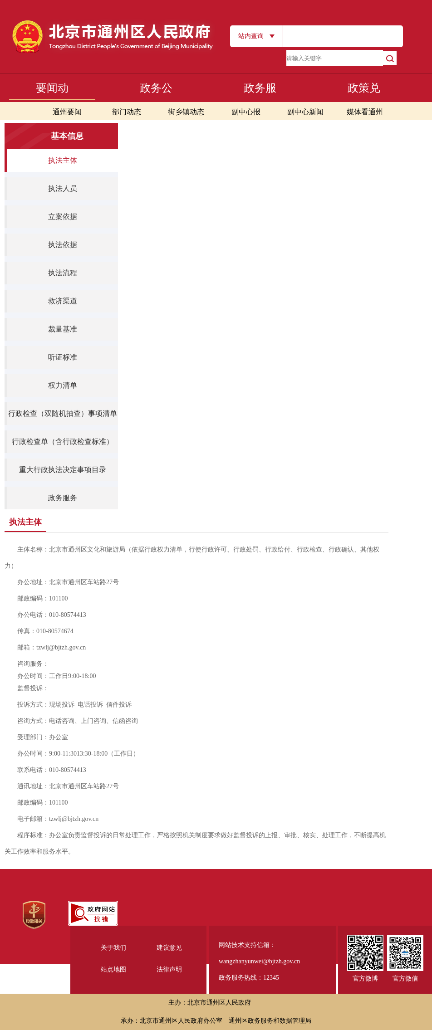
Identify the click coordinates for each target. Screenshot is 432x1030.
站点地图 (113, 969)
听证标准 (62, 357)
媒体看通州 (365, 112)
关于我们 (113, 947)
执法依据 (62, 245)
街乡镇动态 (186, 112)
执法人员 (62, 188)
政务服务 (62, 498)
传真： (45, 631)
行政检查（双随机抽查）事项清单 (62, 413)
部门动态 (126, 112)
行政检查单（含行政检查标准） (62, 441)
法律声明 (169, 969)
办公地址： (68, 582)
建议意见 (169, 947)
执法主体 (62, 160)
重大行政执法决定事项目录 (62, 470)
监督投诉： (33, 688)
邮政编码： (42, 598)
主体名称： (192, 557)
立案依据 (62, 216)
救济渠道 (62, 301)
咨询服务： (33, 663)
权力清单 (62, 385)
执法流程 (62, 273)
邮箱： (51, 647)
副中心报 (245, 112)
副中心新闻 (305, 112)
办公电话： (51, 614)
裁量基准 (62, 329)
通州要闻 (67, 112)
